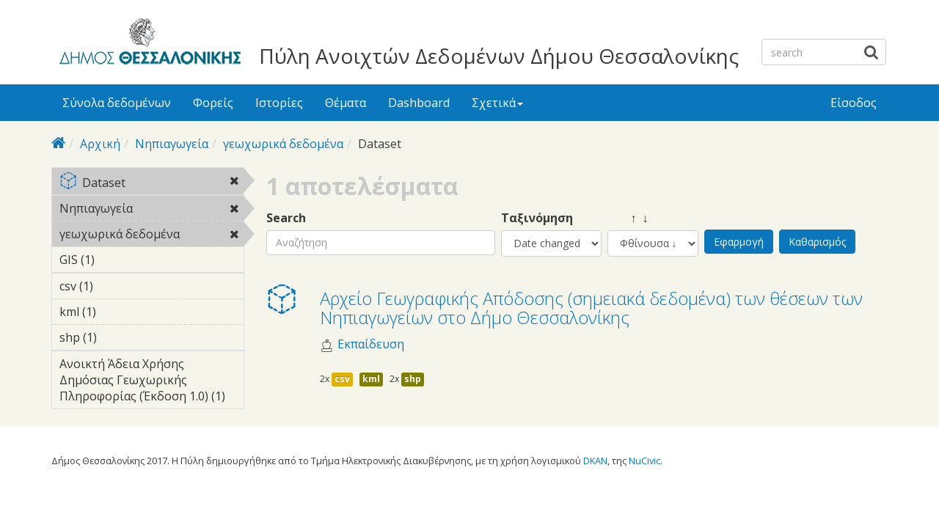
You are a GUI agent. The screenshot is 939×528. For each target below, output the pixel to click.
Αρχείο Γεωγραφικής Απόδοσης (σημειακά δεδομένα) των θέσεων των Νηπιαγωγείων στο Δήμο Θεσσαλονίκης (591, 307)
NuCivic (644, 460)
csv (342, 379)
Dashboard (419, 103)
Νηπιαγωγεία (171, 144)
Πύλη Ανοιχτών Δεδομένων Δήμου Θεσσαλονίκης (499, 55)
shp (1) (119, 337)
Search (286, 218)
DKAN (595, 460)
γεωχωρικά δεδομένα (283, 144)
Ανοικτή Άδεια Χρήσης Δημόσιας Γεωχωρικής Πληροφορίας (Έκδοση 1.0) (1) (151, 382)
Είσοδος (853, 103)
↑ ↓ (627, 218)
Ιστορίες (279, 103)
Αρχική (100, 144)
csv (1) (115, 286)
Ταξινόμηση (537, 218)
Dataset (151, 183)
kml (371, 379)
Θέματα (345, 103)
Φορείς (213, 103)
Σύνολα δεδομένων (116, 103)
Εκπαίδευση (370, 344)
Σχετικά (497, 103)
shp (412, 379)
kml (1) (118, 312)
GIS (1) (117, 260)
